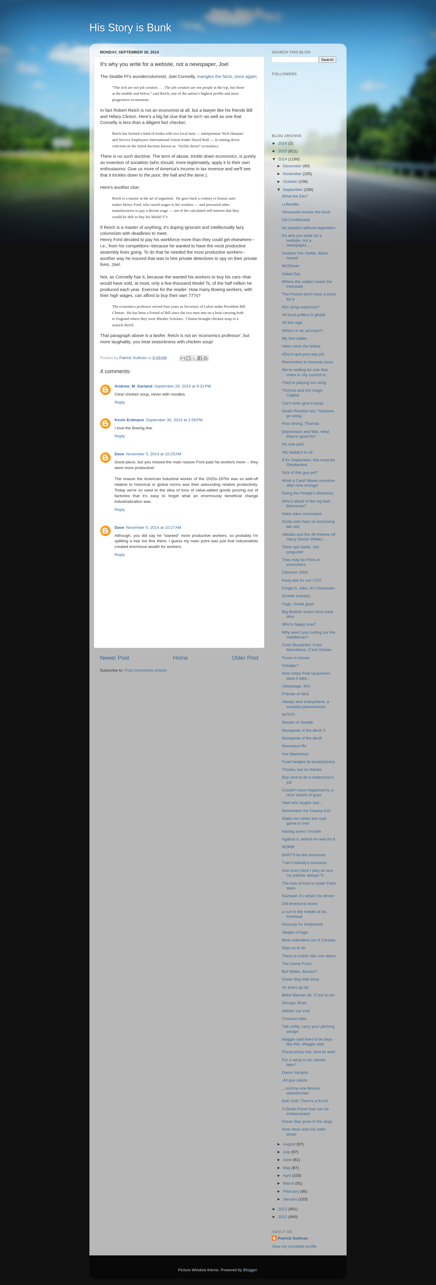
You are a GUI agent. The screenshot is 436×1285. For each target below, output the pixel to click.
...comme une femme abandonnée (301, 1090)
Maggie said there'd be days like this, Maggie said (307, 1041)
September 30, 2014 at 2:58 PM (174, 420)
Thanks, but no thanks (302, 769)
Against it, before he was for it (308, 839)
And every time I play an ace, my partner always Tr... (308, 872)
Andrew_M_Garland (134, 386)
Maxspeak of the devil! (302, 738)
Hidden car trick (296, 1011)
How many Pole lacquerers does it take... (306, 675)
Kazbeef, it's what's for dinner (308, 896)
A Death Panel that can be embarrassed (305, 1111)
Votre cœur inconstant (301, 513)
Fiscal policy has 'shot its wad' (309, 1052)
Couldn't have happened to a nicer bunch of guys (307, 792)
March (289, 1183)
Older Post (245, 658)
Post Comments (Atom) (146, 670)
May (287, 1167)
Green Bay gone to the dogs (307, 1121)
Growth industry (296, 596)
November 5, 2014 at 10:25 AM (153, 454)
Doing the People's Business (307, 493)
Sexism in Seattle (297, 722)
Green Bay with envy (300, 979)
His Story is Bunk (130, 28)
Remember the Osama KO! (306, 810)
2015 (283, 151)
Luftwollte (290, 204)
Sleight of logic (295, 932)
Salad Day (291, 274)
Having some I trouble (301, 831)
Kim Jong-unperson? (300, 307)
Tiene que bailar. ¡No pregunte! (300, 549)
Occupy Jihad (294, 1003)
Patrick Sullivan (293, 1238)
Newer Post (114, 658)
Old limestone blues (300, 903)
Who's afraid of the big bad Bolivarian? (306, 503)
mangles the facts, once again (226, 76)
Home (180, 658)
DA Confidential (296, 220)
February (291, 1191)
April (287, 1175)
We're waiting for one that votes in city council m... (305, 372)
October (290, 181)
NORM (288, 847)
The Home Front (296, 963)
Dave (119, 454)
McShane (290, 266)
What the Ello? (295, 196)
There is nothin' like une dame (309, 956)
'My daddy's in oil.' (298, 452)
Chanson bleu (294, 1018)
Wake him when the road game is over (304, 820)
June (288, 1159)
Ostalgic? (290, 665)
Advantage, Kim (296, 686)
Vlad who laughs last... (302, 802)
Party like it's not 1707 (301, 580)
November (293, 173)
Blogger (250, 1270)
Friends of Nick (295, 694)
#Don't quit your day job (303, 354)
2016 (283, 143)
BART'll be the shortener (304, 855)
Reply (120, 402)
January (290, 1199)
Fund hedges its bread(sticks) (308, 761)
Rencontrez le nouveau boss (307, 362)
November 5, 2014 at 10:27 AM (153, 527)
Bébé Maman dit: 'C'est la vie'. (309, 995)
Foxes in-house (296, 657)
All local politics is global (303, 315)
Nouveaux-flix (294, 746)
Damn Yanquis (295, 1072)
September (293, 189)
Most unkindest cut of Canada (309, 940)
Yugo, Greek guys (298, 604)
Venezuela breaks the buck (306, 212)
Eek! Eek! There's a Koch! (305, 1101)
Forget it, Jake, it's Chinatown (308, 588)
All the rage (292, 322)
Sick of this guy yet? (300, 472)
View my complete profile (294, 1246)
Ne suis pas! (293, 444)
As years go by (295, 987)
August (290, 1144)
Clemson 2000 (295, 572)
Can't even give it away (302, 403)
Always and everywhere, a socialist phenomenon (305, 704)
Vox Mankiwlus (295, 754)
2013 (283, 1209)
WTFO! (288, 714)
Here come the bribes (301, 346)
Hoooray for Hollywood (302, 924)
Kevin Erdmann (129, 420)
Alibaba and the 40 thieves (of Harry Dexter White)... (309, 536)
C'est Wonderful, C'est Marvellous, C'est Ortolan (307, 647)
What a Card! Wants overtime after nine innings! (308, 483)
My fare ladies (294, 338)
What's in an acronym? (302, 330)
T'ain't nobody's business (304, 862)
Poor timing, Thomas (300, 423)
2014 (283, 159)
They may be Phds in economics (301, 562)
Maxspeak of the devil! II (304, 730)
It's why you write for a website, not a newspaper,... (302, 240)
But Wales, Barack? (299, 971)
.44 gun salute (294, 1080)
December (293, 166)
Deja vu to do (294, 948)
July (287, 1152)
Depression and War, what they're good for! (305, 434)
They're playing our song (304, 382)
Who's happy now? (299, 624)
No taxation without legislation (309, 228)
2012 (283, 1216)
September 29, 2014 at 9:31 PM (182, 386)
